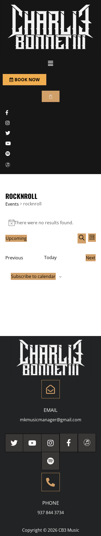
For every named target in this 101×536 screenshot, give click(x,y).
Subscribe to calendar (33, 276)
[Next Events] (91, 257)
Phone (50, 503)
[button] (50, 63)
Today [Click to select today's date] (50, 257)
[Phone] (50, 482)
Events (12, 204)
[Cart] (51, 96)
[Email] (50, 389)
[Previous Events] (14, 257)
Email (50, 410)
